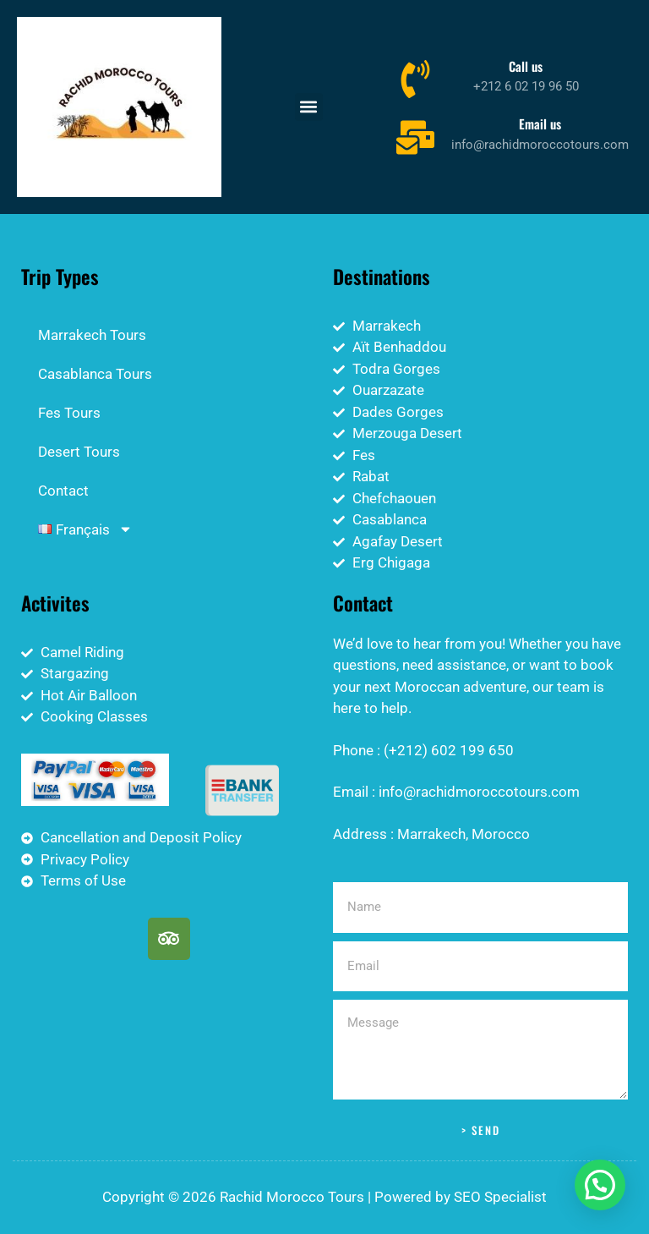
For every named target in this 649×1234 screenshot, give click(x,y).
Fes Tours (69, 412)
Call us (526, 66)
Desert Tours (79, 451)
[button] (309, 107)
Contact (63, 490)
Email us (540, 123)
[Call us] (415, 78)
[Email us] (415, 135)
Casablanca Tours (95, 373)
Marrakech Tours (92, 334)
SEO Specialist (500, 1196)
